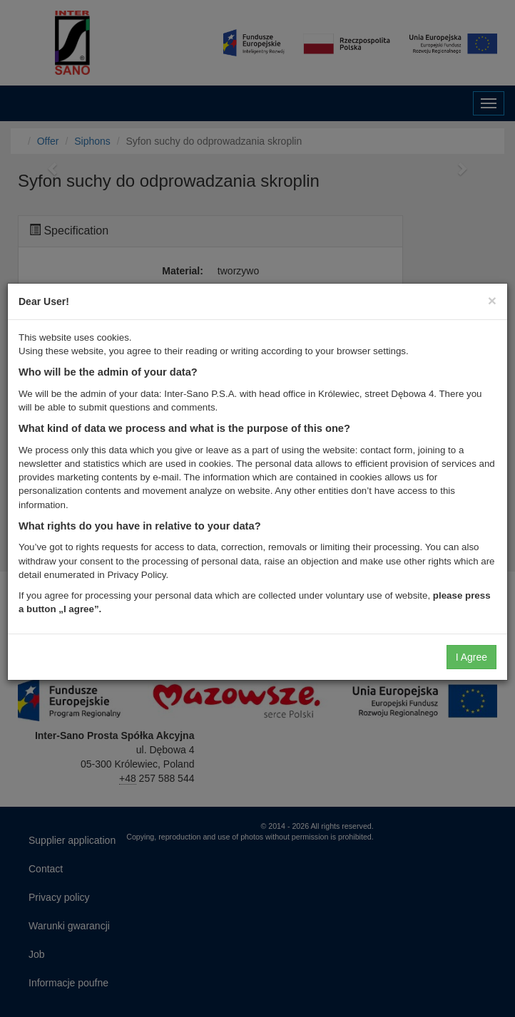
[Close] (492, 300)
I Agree (471, 657)
